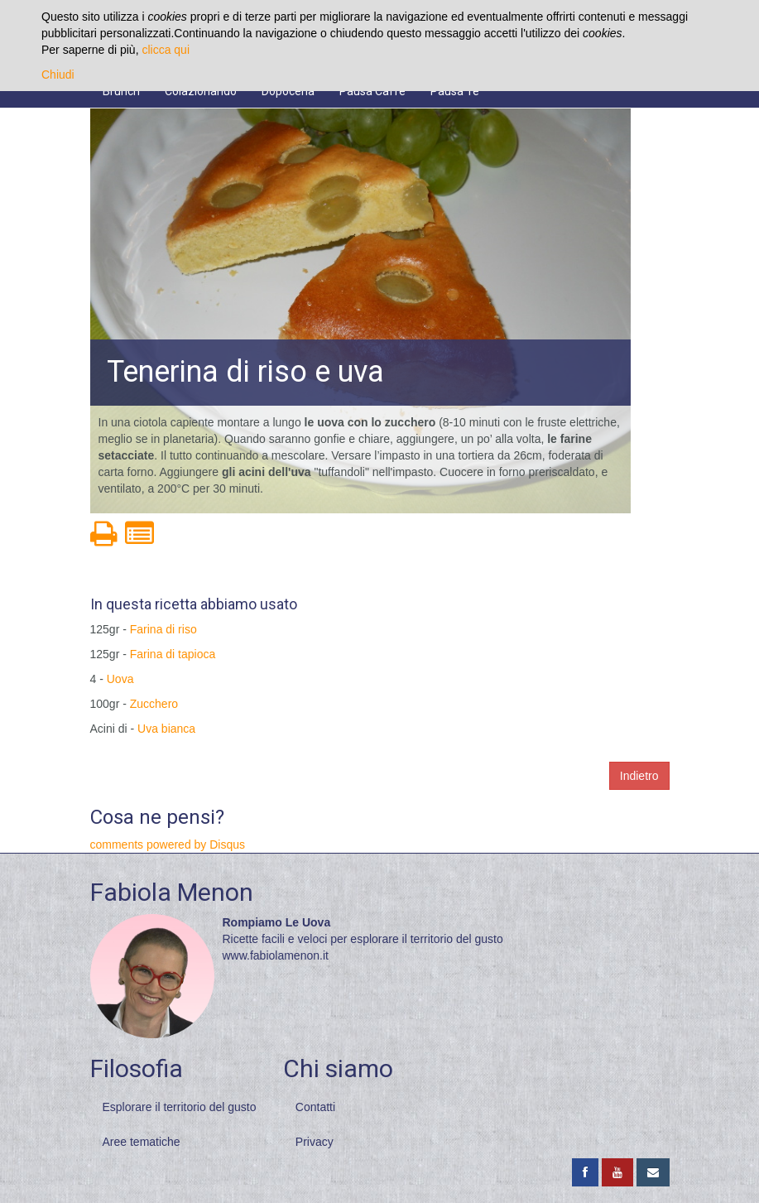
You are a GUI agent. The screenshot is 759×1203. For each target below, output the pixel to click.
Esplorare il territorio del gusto (180, 1107)
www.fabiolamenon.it (276, 955)
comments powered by (168, 844)
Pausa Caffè (372, 91)
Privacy (314, 1141)
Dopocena (288, 91)
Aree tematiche (141, 1141)
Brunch (121, 91)
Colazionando (201, 91)
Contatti (315, 1107)
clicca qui (166, 49)
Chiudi (57, 74)
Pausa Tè (454, 91)
